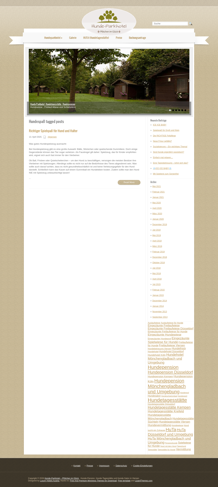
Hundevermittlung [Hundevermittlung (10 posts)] (159, 425)
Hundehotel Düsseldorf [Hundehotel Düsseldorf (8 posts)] (171, 351)
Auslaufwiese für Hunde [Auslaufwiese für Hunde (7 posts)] (172, 323)
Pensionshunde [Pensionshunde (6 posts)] (171, 443)
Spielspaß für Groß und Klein (166, 130)
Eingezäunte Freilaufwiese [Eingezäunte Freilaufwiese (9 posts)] (164, 325)
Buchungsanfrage (137, 38)
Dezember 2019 (159, 224)
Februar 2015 (158, 290)
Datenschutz (121, 466)
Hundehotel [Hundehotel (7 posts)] (153, 351)
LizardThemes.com (143, 481)
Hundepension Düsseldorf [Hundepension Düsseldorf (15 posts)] (170, 372)
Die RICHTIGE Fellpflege (164, 136)
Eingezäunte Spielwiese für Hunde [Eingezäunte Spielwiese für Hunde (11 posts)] (168, 340)
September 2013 (160, 317)
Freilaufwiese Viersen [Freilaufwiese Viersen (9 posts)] (172, 345)
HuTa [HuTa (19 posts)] (171, 429)
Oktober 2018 (158, 262)
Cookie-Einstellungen (142, 466)
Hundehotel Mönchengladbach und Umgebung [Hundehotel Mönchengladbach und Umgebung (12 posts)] (166, 358)
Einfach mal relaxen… (163, 157)
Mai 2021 (156, 186)
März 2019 (157, 246)
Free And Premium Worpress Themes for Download (93, 481)
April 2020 (157, 208)
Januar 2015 (158, 295)
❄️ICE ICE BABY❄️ (162, 168)
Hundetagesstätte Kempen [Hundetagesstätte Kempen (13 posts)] (169, 407)
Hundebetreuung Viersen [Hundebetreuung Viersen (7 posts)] (159, 349)
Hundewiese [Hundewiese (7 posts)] (177, 425)
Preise (119, 38)
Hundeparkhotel (53, 38)
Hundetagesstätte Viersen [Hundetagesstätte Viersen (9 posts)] (174, 421)
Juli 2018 (156, 268)
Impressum (104, 466)
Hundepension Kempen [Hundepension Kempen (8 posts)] (160, 376)
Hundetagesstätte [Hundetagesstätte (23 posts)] (167, 400)
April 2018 (157, 279)
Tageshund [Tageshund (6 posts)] (181, 446)
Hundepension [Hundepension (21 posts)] (163, 367)
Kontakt (76, 466)
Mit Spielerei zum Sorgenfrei (166, 174)
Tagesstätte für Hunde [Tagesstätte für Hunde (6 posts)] (166, 450)
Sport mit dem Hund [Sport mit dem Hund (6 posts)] (168, 446)
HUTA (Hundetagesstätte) (96, 38)
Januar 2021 (158, 197)
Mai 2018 (156, 273)
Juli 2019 (156, 230)
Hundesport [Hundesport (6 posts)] (182, 396)
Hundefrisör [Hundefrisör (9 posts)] (179, 348)
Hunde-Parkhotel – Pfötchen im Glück (62, 478)
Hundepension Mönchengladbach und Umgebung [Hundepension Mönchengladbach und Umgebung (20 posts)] (167, 386)
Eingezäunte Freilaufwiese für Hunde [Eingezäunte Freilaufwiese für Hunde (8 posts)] (167, 331)
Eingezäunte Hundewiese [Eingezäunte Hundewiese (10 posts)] (164, 334)
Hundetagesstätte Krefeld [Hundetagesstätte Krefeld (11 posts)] (166, 411)
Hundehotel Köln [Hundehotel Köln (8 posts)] (157, 355)
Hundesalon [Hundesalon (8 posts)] (154, 395)
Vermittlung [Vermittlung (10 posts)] (183, 449)
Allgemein (52, 137)
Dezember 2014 (159, 301)
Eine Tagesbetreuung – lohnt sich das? (170, 163)
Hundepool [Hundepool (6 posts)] (184, 393)
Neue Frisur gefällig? (162, 141)
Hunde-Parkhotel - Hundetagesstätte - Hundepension (52, 104)
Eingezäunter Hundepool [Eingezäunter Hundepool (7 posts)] (159, 338)
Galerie (72, 38)
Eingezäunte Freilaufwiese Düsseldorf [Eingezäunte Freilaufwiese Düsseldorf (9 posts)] (170, 328)
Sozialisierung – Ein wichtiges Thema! (170, 146)
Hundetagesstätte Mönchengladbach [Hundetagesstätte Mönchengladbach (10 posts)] (160, 416)
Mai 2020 (156, 203)
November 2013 (159, 311)
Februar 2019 (158, 252)
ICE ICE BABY (159, 125)
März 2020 (157, 213)
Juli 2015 (156, 284)
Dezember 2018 (159, 257)
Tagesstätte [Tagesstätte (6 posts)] (152, 450)
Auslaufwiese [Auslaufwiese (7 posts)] (154, 323)
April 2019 (157, 241)
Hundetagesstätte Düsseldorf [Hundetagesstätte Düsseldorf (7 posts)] (161, 404)
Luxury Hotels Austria (49, 481)
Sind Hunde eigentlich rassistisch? (168, 152)
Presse (90, 466)
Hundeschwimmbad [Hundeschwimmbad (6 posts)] (169, 396)
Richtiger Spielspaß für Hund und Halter (53, 131)
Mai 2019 (156, 235)
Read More (129, 182)
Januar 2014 (158, 306)
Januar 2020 (158, 219)
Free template (124, 481)
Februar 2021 (158, 192)
